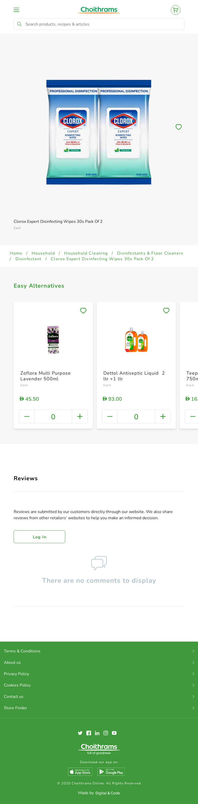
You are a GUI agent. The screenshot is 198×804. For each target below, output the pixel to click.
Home (16, 253)
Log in (40, 537)
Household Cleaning (86, 253)
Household (43, 253)
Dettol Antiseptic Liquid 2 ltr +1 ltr (134, 376)
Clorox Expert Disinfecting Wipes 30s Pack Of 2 (102, 259)
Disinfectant (28, 259)
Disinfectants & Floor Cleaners (150, 253)
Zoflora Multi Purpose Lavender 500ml (45, 376)
